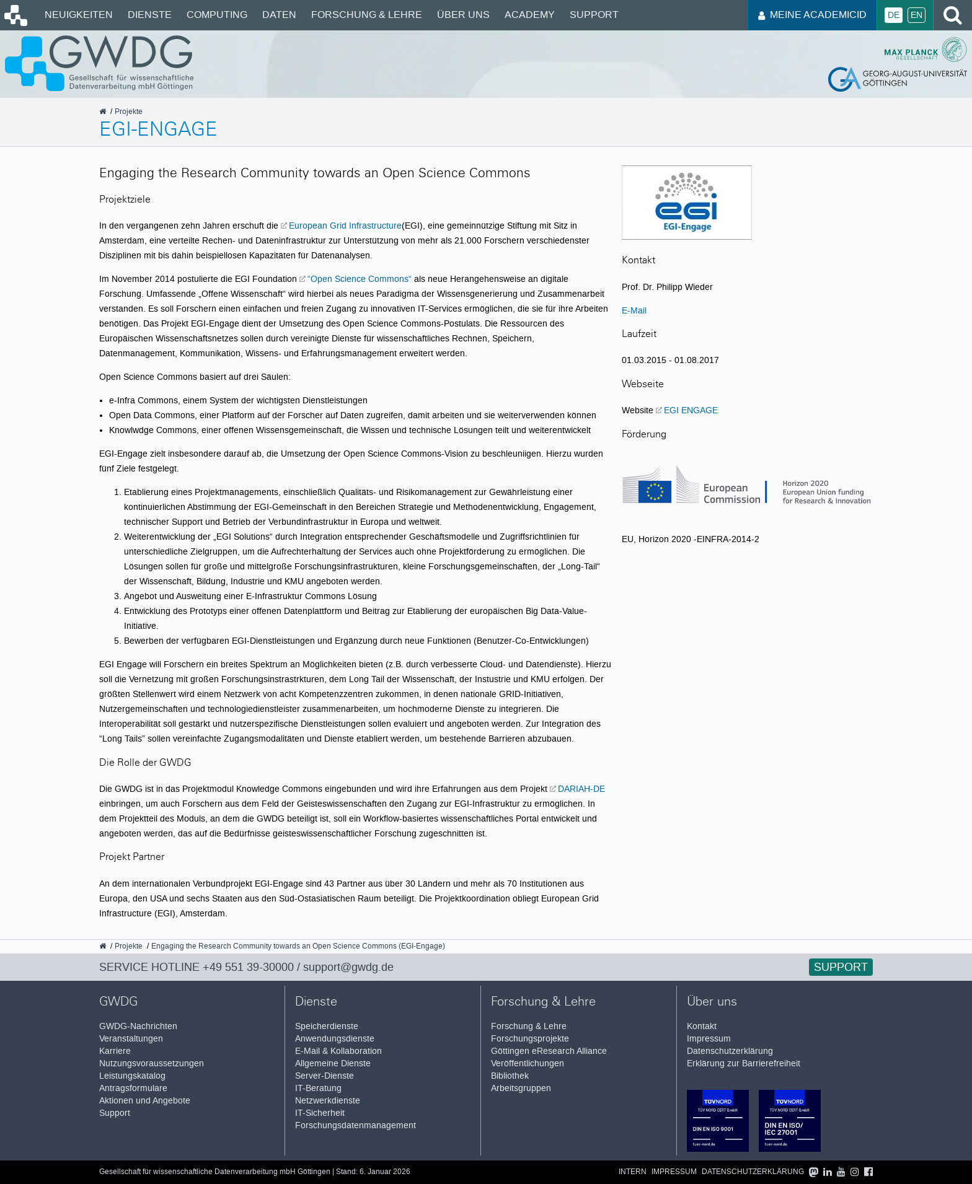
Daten (279, 14)
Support (594, 14)
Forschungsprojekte (530, 1038)
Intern (633, 1172)
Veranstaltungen (131, 1038)
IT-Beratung (318, 1088)
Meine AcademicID (812, 14)
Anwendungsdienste (334, 1038)
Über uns (463, 14)
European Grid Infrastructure (345, 225)
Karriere (115, 1051)
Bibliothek (510, 1076)
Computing (217, 14)
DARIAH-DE (581, 789)
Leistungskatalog (132, 1076)
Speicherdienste (326, 1026)
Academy (530, 14)
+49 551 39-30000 (248, 967)
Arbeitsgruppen (521, 1088)
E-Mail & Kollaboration (338, 1051)
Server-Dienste (324, 1076)
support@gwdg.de (348, 967)
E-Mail (634, 310)
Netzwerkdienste (327, 1100)
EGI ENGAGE (691, 410)
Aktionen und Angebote (144, 1100)
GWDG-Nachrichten (138, 1026)
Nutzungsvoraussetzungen (151, 1063)
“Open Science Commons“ (359, 279)
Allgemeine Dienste (333, 1063)
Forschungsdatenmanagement (355, 1125)
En (916, 15)
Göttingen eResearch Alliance (549, 1051)
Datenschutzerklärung (730, 1051)
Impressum (709, 1038)
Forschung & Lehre (366, 14)
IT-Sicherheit (320, 1113)
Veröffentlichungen (527, 1063)
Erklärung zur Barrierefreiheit (743, 1063)
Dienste (150, 14)
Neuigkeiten (79, 14)
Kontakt (702, 1026)
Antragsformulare (133, 1088)
